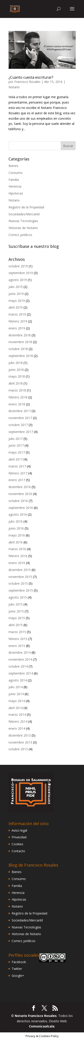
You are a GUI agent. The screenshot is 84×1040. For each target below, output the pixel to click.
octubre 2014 (18, 666)
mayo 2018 (17, 376)
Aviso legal (19, 830)
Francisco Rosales (27, 82)
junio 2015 (16, 611)
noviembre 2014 (20, 659)
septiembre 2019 (21, 273)
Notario (14, 87)
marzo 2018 (17, 390)
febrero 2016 (18, 556)
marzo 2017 (17, 466)
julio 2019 (16, 287)
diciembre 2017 (20, 411)
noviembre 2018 (20, 342)
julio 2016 (16, 521)
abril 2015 (16, 625)
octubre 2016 (18, 501)
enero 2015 (17, 646)
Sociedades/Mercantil (24, 214)
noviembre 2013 (20, 742)
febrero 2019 (18, 321)
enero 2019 (17, 328)
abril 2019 (16, 307)
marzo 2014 (17, 714)
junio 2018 (16, 370)
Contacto (18, 851)
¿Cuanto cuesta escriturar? (31, 77)
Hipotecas (16, 193)
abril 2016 (16, 542)
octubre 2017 (18, 425)
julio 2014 (16, 687)
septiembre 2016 (21, 508)
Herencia (15, 186)
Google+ (18, 975)
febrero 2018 (18, 397)
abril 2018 (16, 383)
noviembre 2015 (20, 577)
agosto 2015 (18, 597)
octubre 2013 (18, 749)
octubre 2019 (18, 266)
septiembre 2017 (21, 432)
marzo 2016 (17, 549)
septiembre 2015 (21, 590)
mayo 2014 (17, 701)
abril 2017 (16, 459)
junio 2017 (16, 445)
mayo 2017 (17, 452)
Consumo (16, 173)
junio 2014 (16, 694)
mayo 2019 (17, 300)
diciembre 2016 (20, 487)
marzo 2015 (17, 632)
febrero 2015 (18, 639)
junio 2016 (16, 528)
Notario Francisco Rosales (36, 1016)
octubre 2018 (18, 349)
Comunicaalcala (41, 1026)
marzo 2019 (17, 314)
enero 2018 (17, 404)
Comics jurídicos (20, 235)
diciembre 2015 (20, 570)
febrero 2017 (18, 473)
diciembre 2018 (20, 335)
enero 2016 (17, 563)
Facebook (19, 962)
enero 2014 (17, 728)
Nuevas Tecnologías (23, 221)
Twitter (17, 968)
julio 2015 (16, 604)
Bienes (13, 166)
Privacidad (19, 837)
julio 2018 (16, 363)
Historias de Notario (23, 228)
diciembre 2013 (20, 735)
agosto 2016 (18, 514)
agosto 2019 (18, 280)
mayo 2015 (17, 618)
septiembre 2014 (21, 673)
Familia (14, 179)
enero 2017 (17, 480)
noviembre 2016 (20, 494)
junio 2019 (16, 294)
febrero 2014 (18, 721)
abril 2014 (16, 708)
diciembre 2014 (20, 652)
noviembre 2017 (20, 418)
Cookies (17, 844)
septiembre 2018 (21, 356)
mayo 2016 (17, 535)
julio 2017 (16, 439)
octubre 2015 (18, 583)
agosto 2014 (18, 680)
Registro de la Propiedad (26, 207)
